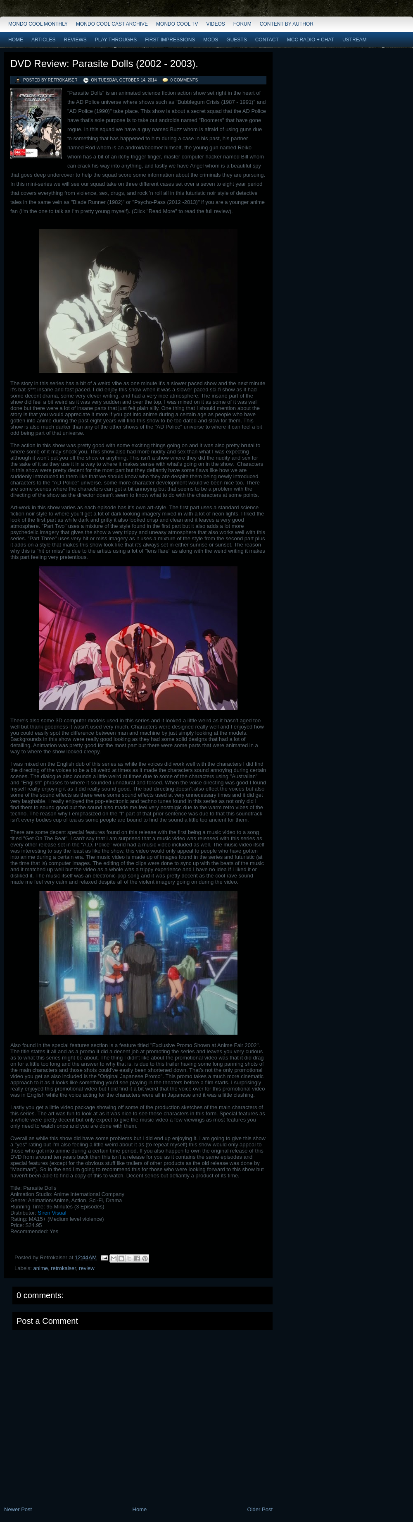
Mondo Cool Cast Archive (112, 24)
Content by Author (286, 24)
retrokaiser (63, 1268)
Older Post (260, 1509)
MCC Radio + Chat (310, 40)
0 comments (184, 80)
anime (40, 1268)
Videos (215, 24)
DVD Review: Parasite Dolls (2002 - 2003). (104, 63)
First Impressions (170, 40)
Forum (242, 24)
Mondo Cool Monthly (38, 24)
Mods (210, 40)
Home (15, 40)
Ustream (354, 40)
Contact (267, 40)
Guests (236, 40)
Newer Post (18, 1509)
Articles (43, 40)
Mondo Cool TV (177, 24)
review (87, 1268)
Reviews (75, 40)
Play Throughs (116, 40)
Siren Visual (52, 1213)
